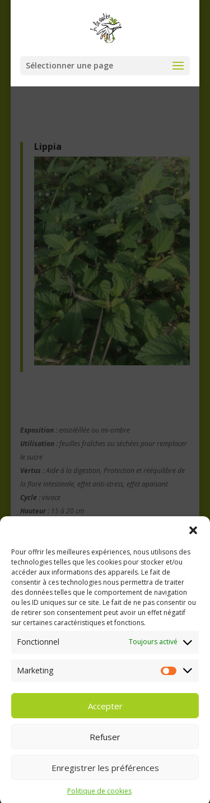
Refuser (105, 745)
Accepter (105, 715)
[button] (193, 539)
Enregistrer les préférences (105, 776)
